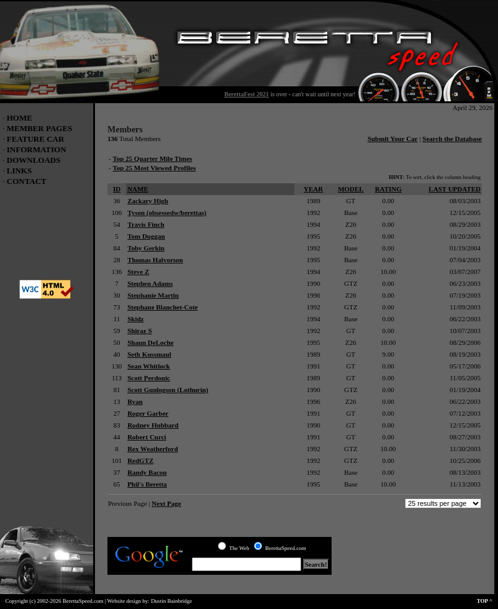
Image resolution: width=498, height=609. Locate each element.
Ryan (135, 401)
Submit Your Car (393, 138)
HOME (19, 117)
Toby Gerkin (146, 248)
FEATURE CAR (36, 139)
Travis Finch (145, 224)
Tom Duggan (146, 236)
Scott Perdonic (148, 378)
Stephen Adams (150, 283)
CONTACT (27, 181)
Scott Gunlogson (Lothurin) (167, 389)
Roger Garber (147, 413)
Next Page (166, 503)
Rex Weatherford (152, 448)
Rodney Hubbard (152, 425)
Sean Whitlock (148, 366)
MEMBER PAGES (40, 128)
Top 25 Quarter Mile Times (152, 158)
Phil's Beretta (147, 484)
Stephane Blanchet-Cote (162, 307)
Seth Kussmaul (149, 354)
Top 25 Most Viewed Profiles (154, 168)
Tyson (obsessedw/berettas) (166, 212)
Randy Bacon (146, 472)
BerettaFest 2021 (246, 94)
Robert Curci (146, 437)
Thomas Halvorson (155, 259)
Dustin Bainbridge (171, 601)
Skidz (135, 319)
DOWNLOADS (34, 160)
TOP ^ (487, 601)
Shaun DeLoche (150, 342)
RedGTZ (140, 460)
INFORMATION (36, 149)
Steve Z (138, 271)
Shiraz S (139, 330)
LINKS (19, 170)
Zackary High (147, 200)
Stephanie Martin (153, 295)
